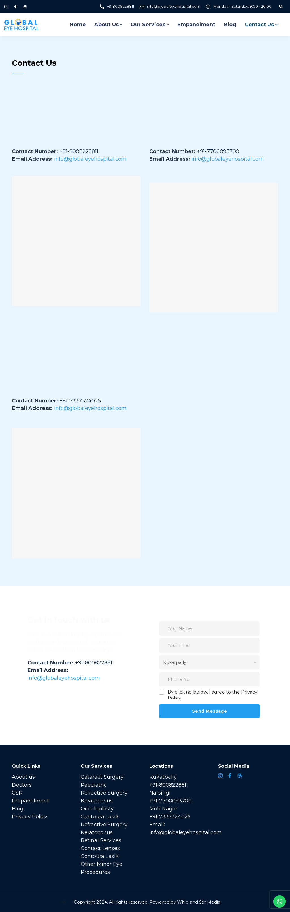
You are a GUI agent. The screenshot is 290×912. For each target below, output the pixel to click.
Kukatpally (163, 777)
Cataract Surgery (102, 777)
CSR (17, 793)
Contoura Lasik (100, 817)
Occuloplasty (97, 809)
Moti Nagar (163, 809)
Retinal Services (101, 840)
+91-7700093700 (170, 801)
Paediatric (94, 785)
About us (23, 777)
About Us (106, 25)
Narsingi (159, 793)
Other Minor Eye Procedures (101, 868)
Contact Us (259, 25)
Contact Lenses (100, 848)
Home (78, 25)
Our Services (148, 25)
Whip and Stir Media (198, 902)
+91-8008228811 (168, 785)
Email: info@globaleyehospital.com (185, 828)
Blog (230, 25)
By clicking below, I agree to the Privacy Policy (212, 695)
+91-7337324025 (170, 817)
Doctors (22, 785)
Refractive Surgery (104, 793)
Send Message (209, 711)
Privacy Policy (29, 817)
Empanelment (196, 25)
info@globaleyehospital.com (90, 159)
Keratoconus (97, 801)
